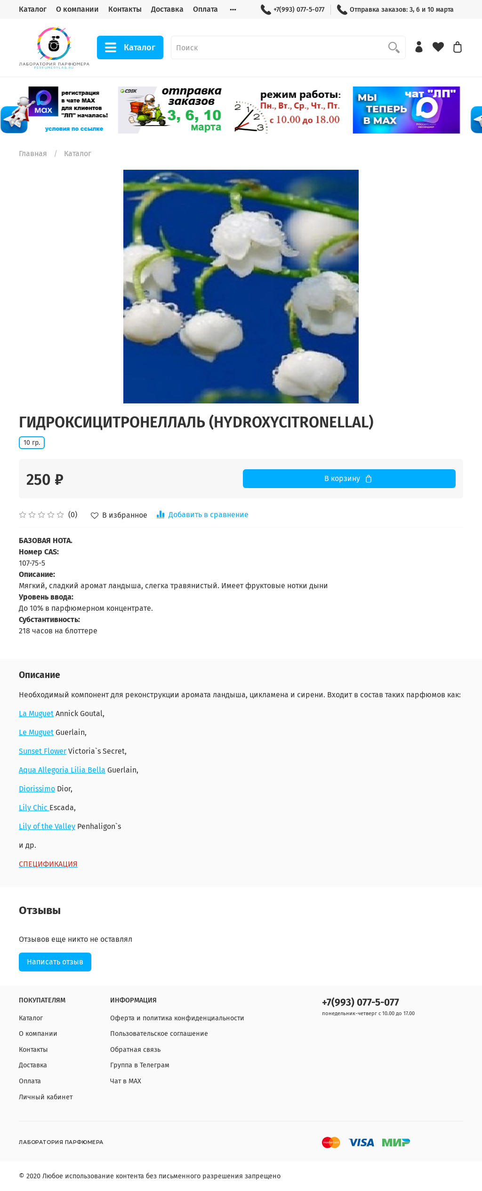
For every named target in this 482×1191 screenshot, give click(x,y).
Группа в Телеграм (139, 1065)
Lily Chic (34, 807)
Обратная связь (135, 1050)
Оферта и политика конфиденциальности (177, 1018)
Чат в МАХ (125, 1081)
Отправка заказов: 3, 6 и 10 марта (395, 10)
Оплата (205, 9)
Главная (33, 153)
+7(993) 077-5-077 (292, 10)
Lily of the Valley (47, 826)
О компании (77, 9)
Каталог (33, 9)
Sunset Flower (42, 751)
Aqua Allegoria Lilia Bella (62, 769)
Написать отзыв (55, 961)
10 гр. (32, 443)
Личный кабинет (45, 1097)
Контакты (125, 9)
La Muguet (36, 713)
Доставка (167, 9)
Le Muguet (36, 732)
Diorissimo (37, 788)
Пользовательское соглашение (159, 1034)
